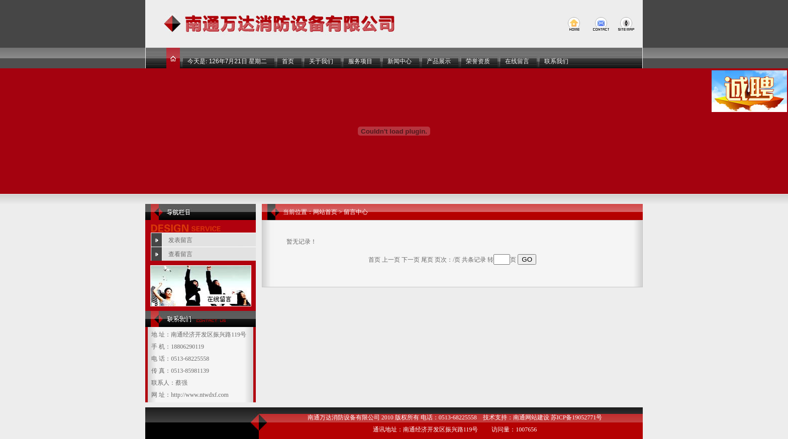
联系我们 (556, 61)
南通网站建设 (531, 417)
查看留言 (180, 254)
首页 (288, 61)
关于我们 (321, 61)
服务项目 (360, 61)
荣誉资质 (478, 61)
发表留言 (180, 240)
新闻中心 (399, 61)
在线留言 (517, 61)
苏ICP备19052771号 (577, 417)
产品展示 (439, 61)
